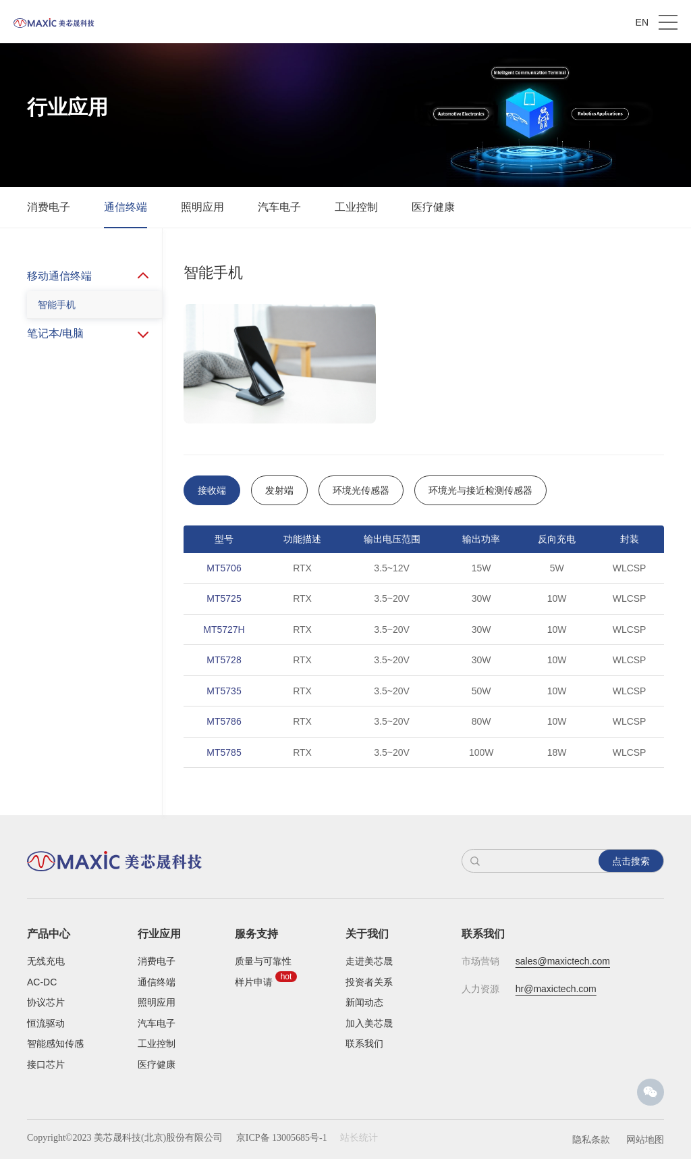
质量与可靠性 (263, 961)
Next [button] (657, 678)
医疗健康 (433, 207)
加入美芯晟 (369, 1023)
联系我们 (364, 1043)
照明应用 (202, 207)
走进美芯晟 (369, 961)
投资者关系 (369, 982)
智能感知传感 (55, 1043)
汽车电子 (279, 207)
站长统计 (359, 1138)
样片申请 (254, 982)
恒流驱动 (46, 1023)
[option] (424, 678)
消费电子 (48, 207)
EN (642, 22)
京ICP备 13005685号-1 (281, 1138)
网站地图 (645, 1139)
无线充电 (46, 961)
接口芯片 (46, 1064)
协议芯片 (46, 1002)
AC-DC (42, 982)
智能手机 (57, 304)
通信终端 (125, 207)
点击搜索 (631, 861)
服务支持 (256, 933)
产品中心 (48, 933)
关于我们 (367, 933)
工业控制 (356, 207)
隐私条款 (591, 1139)
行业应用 (159, 933)
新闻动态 (364, 1002)
